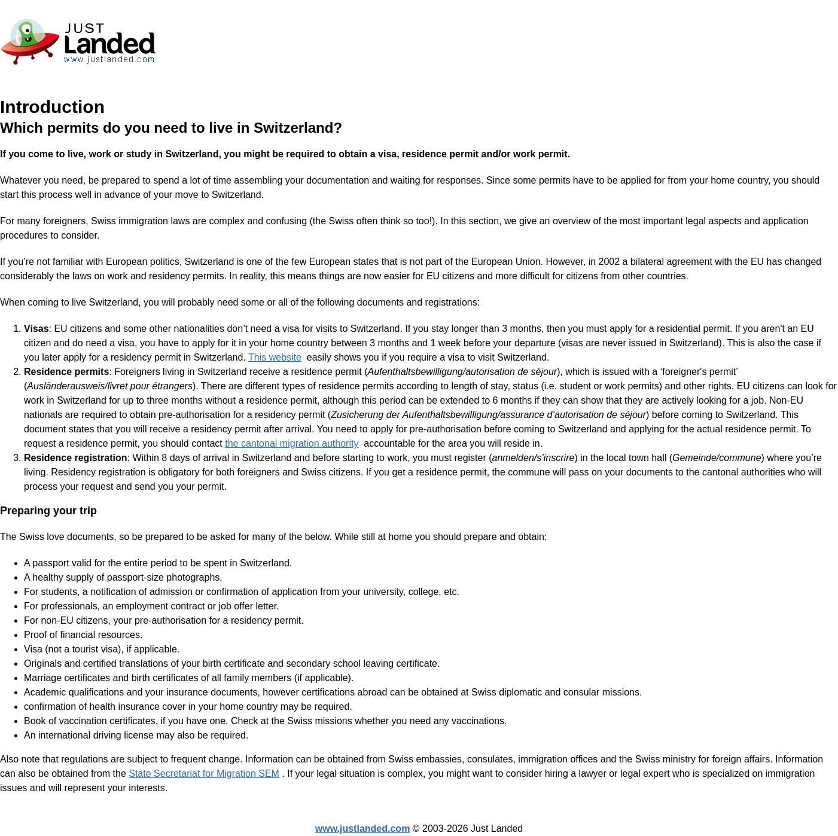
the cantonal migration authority (291, 443)
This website (274, 357)
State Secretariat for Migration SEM (204, 773)
